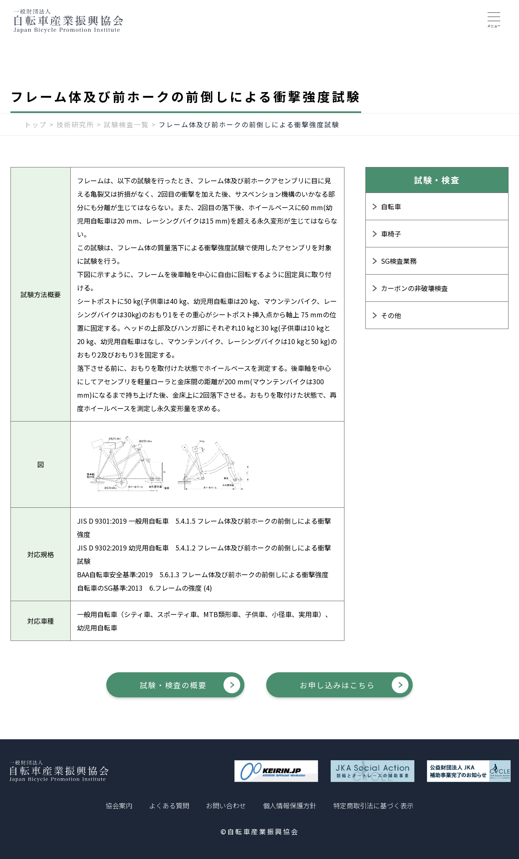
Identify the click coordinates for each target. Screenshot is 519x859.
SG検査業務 (398, 261)
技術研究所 (75, 124)
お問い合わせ (226, 805)
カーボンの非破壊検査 (414, 288)
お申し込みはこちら (337, 684)
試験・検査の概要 (173, 684)
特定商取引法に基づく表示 (373, 805)
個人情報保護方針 (289, 805)
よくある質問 (169, 805)
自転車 (391, 206)
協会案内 (118, 805)
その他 (391, 315)
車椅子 (391, 234)
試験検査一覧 (126, 124)
